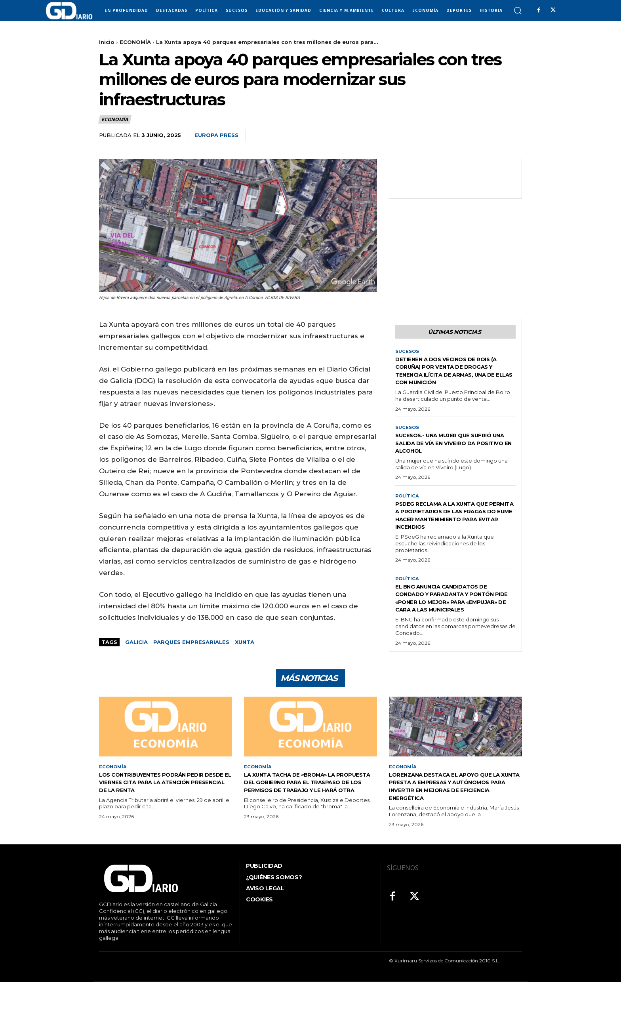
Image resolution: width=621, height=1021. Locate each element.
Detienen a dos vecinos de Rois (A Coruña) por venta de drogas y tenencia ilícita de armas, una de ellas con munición (455, 376)
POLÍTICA (407, 514)
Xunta (244, 642)
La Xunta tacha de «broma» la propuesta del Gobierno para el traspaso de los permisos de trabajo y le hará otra (307, 824)
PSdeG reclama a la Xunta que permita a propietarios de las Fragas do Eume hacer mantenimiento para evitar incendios (454, 537)
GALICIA (136, 642)
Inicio (106, 42)
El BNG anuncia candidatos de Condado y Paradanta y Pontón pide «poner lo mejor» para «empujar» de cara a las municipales (454, 629)
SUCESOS (407, 353)
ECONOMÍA (135, 42)
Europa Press (216, 135)
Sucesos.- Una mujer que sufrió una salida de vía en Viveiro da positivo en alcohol (447, 457)
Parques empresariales (191, 642)
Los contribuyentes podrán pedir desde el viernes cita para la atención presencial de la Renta (165, 820)
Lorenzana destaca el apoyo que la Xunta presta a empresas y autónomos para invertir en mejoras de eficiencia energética (453, 824)
